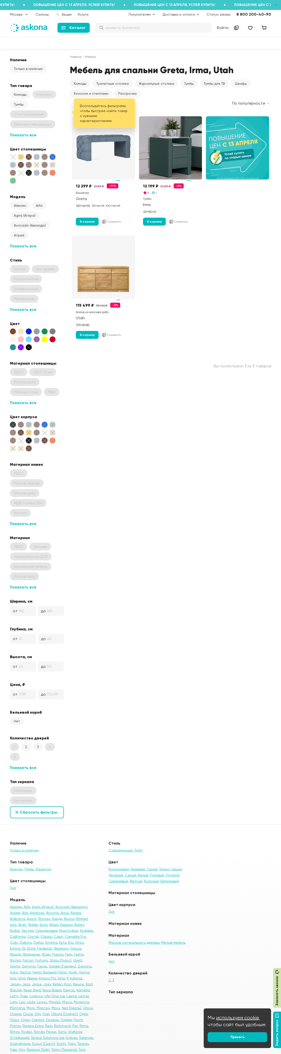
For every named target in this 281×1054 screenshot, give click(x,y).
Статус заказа (218, 14)
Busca (69, 919)
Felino (79, 954)
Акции (64, 14)
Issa (13, 978)
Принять (237, 1037)
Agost (32, 919)
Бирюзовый (169, 881)
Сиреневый (118, 881)
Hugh (73, 972)
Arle (25, 913)
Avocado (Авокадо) (30, 225)
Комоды (20, 94)
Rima (84, 1026)
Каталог (73, 27)
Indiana (76, 978)
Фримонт (61, 948)
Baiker (33, 925)
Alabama (17, 919)
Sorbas (71, 1038)
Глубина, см (21, 628)
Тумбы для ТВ (214, 84)
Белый (143, 875)
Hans (14, 972)
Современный (120, 850)
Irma (61, 978)
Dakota (26, 942)
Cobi (14, 942)
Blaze (53, 925)
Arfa (39, 205)
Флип (46, 954)
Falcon (28, 960)
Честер (27, 931)
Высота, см (21, 656)
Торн (72, 1044)
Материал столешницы (33, 363)
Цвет (15, 323)
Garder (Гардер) (62, 966)
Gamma (84, 966)
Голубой (172, 875)
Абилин (20, 205)
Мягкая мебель (173, 942)
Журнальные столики (156, 84)
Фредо (15, 954)
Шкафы (241, 84)
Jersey (15, 984)
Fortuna (41, 960)
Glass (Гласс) (60, 960)
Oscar (28, 1014)
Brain (22, 925)
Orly (37, 1014)
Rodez (26, 1032)
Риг (75, 1026)
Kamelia (83, 990)
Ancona (52, 913)
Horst (62, 972)
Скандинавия (46, 931)
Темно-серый (170, 869)
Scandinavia (20, 1044)
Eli (23, 948)
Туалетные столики (112, 84)
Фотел (15, 960)
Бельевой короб (26, 712)
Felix (68, 954)
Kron (67, 984)
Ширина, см (21, 601)
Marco (67, 1002)
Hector (25, 972)
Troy (22, 1050)
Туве (13, 1050)
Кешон (78, 984)
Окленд (52, 1020)
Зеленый (116, 875)
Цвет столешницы (28, 148)
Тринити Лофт (38, 1050)
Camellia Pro (75, 936)
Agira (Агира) (24, 215)
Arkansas (37, 913)
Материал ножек (26, 464)
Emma (15, 948)
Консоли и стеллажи (91, 93)
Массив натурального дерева (134, 942)
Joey (47, 984)
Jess (26, 984)
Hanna (84, 972)
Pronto (15, 1026)
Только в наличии (28, 69)
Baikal (15, 931)
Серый (130, 875)
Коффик (86, 931)
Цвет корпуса (23, 416)
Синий (152, 869)
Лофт (138, 850)
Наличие (18, 59)
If (67, 978)
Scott (61, 1044)
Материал (20, 537)
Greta (15, 966)
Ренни (51, 1032)
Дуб (13, 888)
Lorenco (36, 996)
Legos (42, 1002)
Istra (21, 978)
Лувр (24, 996)
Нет (17, 721)
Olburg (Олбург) (64, 1014)
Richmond (62, 1026)
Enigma (51, 942)
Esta (62, 942)
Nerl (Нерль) (71, 1008)
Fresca (75, 948)
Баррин (66, 925)
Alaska (75, 913)
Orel (45, 1014)
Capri (58, 936)
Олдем (66, 1020)
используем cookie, (238, 1018)
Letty (14, 996)
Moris (31, 1008)
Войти (222, 27)
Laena (71, 996)
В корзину (87, 221)
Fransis (57, 954)
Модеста (81, 1002)
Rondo (39, 1032)
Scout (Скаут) (43, 1044)
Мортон (43, 1008)
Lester (84, 996)
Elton (79, 942)
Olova (88, 1008)
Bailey (79, 925)
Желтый (136, 881)
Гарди (42, 966)
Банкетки (43, 869)
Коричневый (119, 869)
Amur (64, 913)
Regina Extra (33, 1026)
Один (25, 1020)
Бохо (44, 925)
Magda (54, 1002)
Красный (151, 881)
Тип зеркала (22, 781)
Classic (46, 936)
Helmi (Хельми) (44, 972)
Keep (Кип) (32, 990)
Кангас (69, 990)
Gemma (28, 966)
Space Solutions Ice (47, 1038)
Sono (62, 1032)
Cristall (33, 936)
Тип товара (21, 85)
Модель (18, 196)
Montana (17, 1008)
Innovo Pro (47, 978)
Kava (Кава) (52, 990)
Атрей (19, 235)
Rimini (15, 1032)
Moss (56, 1008)
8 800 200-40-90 (253, 14)
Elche (31, 948)
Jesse (36, 984)
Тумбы (19, 104)
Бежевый (138, 869)
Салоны (42, 14)
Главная (76, 57)
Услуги (83, 14)
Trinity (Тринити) (64, 1050)
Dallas (38, 942)
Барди (57, 919)
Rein (48, 1026)
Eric (71, 942)
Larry (13, 1002)
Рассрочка (127, 93)
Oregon (37, 1020)
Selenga (86, 1038)
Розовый (157, 875)
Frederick (44, 948)
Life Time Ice (54, 996)
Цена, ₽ (17, 684)
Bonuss (44, 919)
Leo (22, 1002)
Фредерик (31, 954)
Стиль (16, 260)
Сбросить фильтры (38, 812)
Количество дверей (29, 737)
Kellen (57, 984)
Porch (78, 1020)
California (18, 936)
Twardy (82, 1044)
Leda (31, 1002)
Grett (77, 960)
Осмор (15, 1014)
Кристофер (68, 931)
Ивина (32, 978)
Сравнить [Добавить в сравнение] (111, 221)
